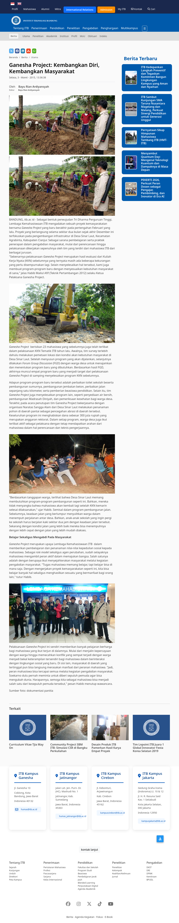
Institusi (64, 36)
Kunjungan (14, 870)
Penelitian (73, 28)
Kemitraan (151, 876)
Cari (151, 9)
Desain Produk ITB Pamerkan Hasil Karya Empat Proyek (106, 748)
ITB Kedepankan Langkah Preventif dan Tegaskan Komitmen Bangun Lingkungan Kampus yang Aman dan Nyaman (154, 77)
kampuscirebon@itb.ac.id (112, 812)
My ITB (122, 9)
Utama (26, 36)
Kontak (136, 9)
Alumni (45, 9)
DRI (148, 870)
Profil (15, 9)
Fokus (99, 917)
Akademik (51, 36)
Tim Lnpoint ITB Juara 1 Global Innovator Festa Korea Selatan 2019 (148, 748)
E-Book (109, 917)
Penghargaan (109, 28)
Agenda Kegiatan (84, 917)
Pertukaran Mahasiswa (54, 867)
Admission (106, 9)
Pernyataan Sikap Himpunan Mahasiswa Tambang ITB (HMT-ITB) (154, 136)
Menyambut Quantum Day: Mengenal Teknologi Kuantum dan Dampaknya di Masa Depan (154, 161)
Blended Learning (86, 882)
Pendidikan (57, 28)
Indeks (103, 36)
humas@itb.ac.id (26, 809)
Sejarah (12, 867)
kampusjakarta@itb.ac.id (153, 821)
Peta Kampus (15, 879)
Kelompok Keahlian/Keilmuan (121, 872)
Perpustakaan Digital (88, 885)
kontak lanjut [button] (89, 849)
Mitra (58, 9)
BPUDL (150, 879)
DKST (149, 867)
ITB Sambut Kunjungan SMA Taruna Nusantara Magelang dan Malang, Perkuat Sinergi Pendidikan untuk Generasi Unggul (153, 108)
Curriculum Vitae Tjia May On (26, 746)
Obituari (92, 36)
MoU (82, 36)
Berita (24, 57)
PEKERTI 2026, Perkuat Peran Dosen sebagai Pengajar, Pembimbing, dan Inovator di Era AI (153, 188)
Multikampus (129, 28)
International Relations (79, 9)
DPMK (149, 873)
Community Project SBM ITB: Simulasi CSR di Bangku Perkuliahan (68, 748)
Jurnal (115, 876)
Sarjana (47, 876)
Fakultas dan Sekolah (88, 867)
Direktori (13, 876)
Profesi (46, 870)
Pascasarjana (49, 873)
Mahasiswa (29, 9)
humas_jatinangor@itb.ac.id (70, 816)
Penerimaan (39, 28)
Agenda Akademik (86, 889)
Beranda (13, 57)
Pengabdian (90, 28)
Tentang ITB (21, 28)
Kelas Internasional (52, 879)
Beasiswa (82, 873)
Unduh (12, 873)
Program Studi (85, 870)
